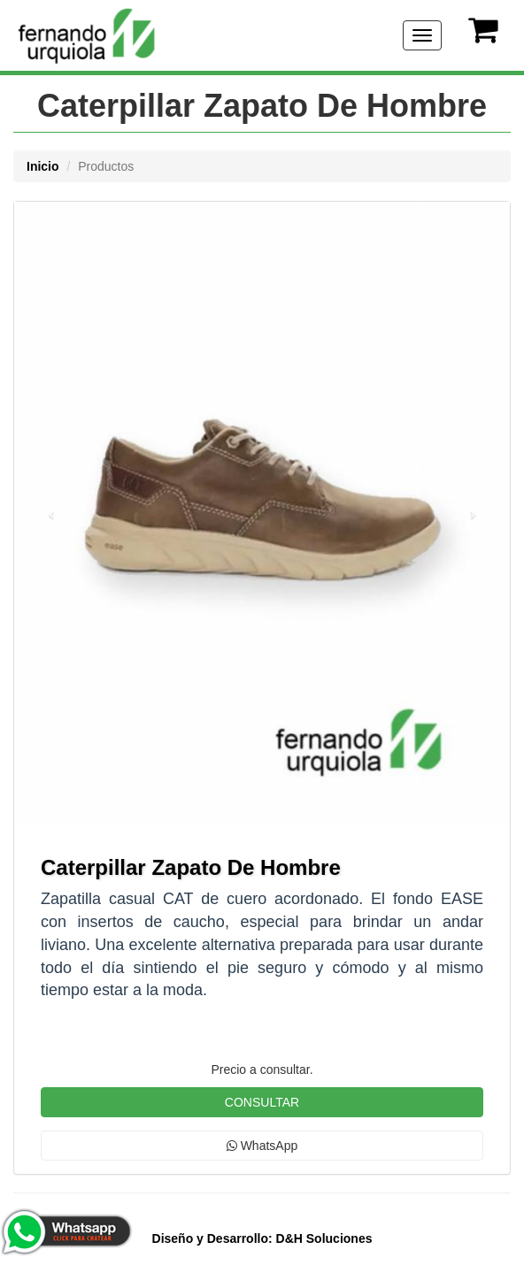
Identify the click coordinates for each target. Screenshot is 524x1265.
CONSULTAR (262, 1102)
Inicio (43, 166)
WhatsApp (262, 1145)
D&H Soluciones (262, 1238)
